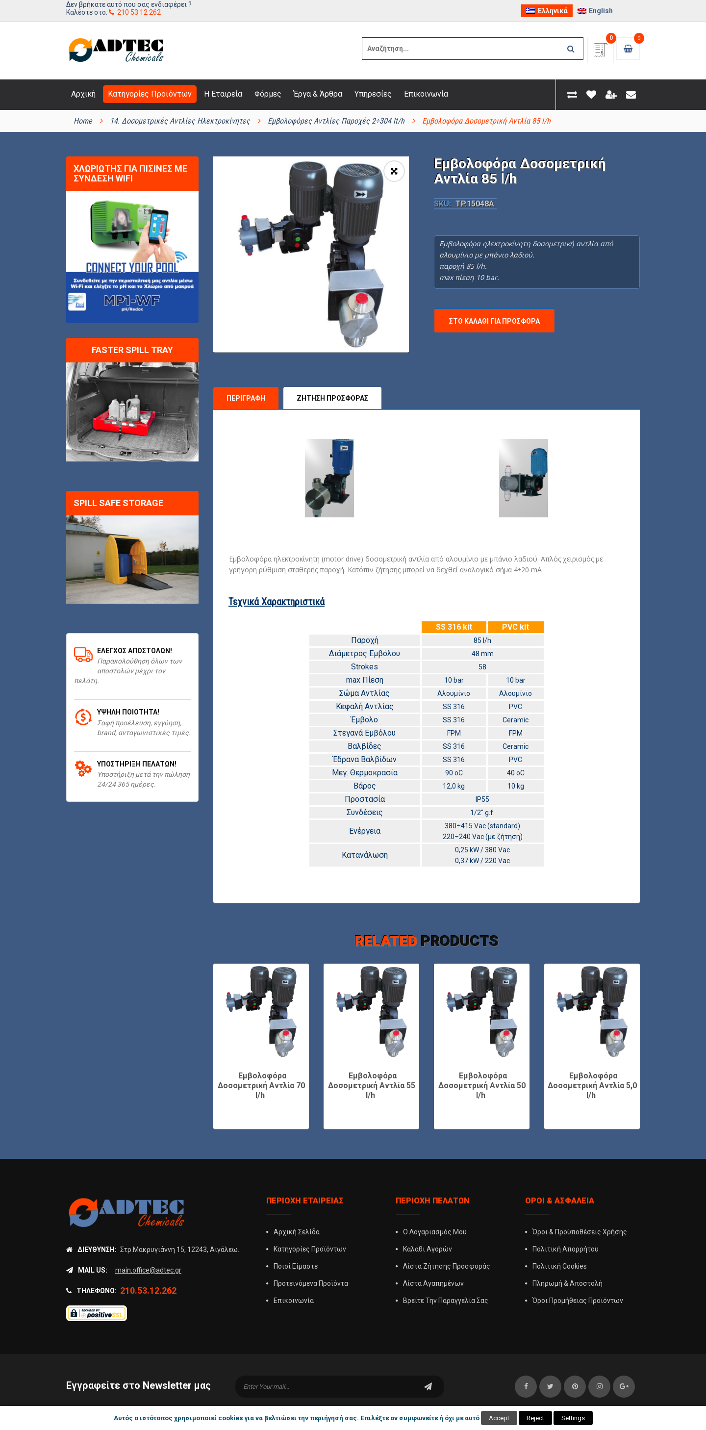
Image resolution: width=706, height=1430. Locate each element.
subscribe (428, 1362)
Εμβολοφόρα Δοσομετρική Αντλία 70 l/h (261, 1061)
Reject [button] (535, 1418)
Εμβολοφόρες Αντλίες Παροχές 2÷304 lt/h (336, 121)
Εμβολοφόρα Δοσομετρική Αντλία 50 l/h (482, 1061)
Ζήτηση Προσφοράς (332, 374)
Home (83, 121)
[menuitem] (547, 10)
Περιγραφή (246, 374)
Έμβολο (364, 695)
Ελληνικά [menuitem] (553, 11)
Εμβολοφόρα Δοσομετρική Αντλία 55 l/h (371, 1061)
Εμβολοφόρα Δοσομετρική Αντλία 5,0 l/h (592, 1061)
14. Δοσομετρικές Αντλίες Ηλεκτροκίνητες (180, 121)
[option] (311, 254)
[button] (394, 171)
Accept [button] (499, 1418)
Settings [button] (573, 1418)
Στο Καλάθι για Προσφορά (494, 321)
